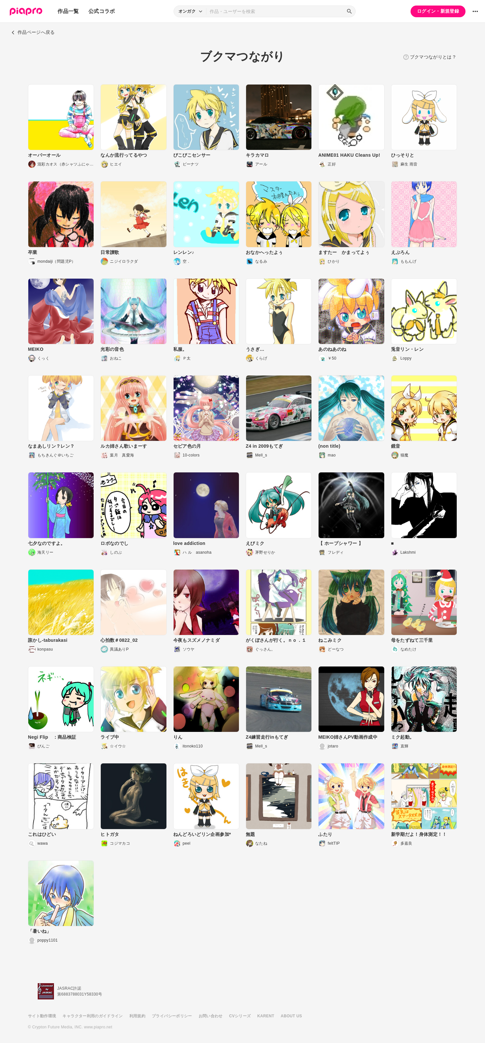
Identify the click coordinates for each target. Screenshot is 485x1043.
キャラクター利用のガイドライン (92, 1016)
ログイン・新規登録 (438, 11)
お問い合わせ (211, 1016)
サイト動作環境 (42, 1016)
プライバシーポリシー (172, 1016)
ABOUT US (291, 1016)
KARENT (265, 1016)
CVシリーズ (240, 1016)
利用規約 (137, 1016)
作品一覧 (68, 11)
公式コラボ (101, 11)
